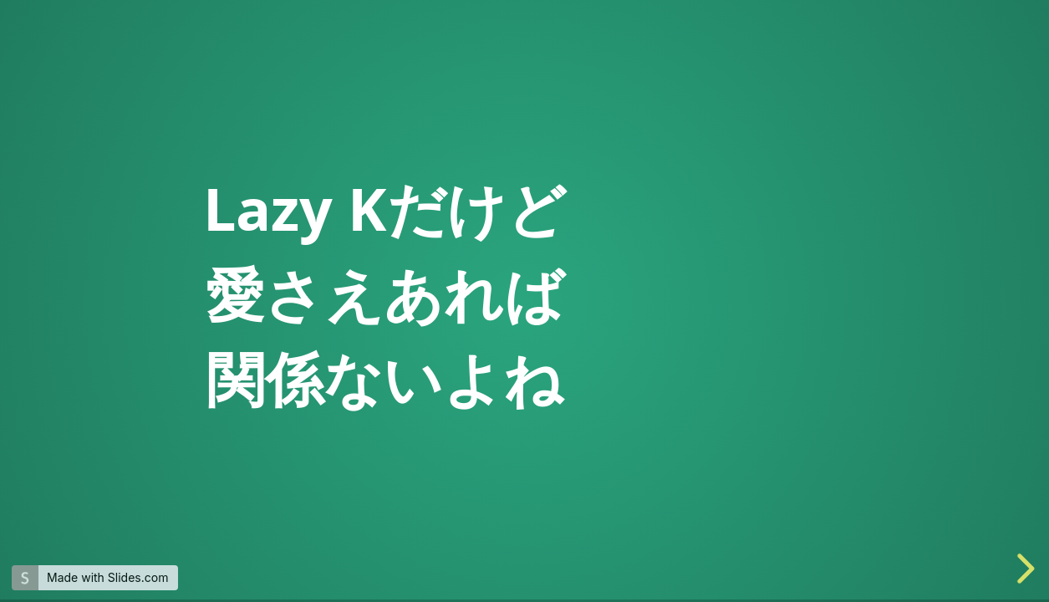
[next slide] (1023, 569)
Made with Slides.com (107, 577)
